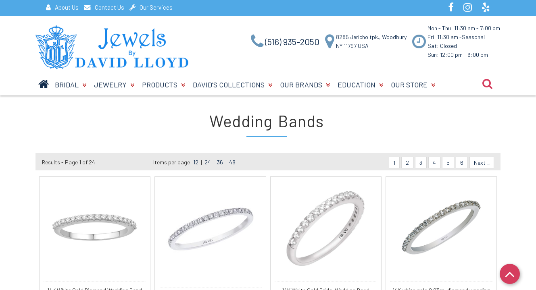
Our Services (151, 7)
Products (163, 84)
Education (360, 84)
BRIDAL (70, 84)
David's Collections (232, 84)
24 (207, 162)
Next (482, 162)
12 (195, 162)
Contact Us (104, 7)
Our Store (413, 84)
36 (220, 162)
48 (232, 162)
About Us (62, 7)
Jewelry (114, 84)
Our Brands (305, 84)
